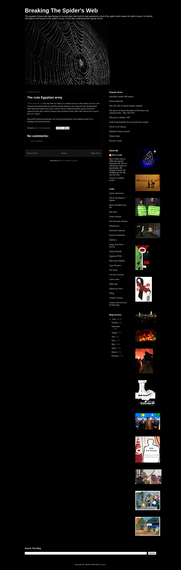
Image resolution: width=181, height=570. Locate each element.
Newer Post (32, 153)
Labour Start (114, 279)
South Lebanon (115, 217)
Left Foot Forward (116, 275)
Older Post (95, 153)
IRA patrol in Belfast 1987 (119, 117)
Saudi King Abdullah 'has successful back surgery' (129, 122)
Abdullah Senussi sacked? (119, 131)
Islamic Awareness (116, 193)
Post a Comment (37, 141)
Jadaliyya (113, 240)
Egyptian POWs (115, 256)
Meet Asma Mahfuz (117, 261)
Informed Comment (117, 230)
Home (64, 153)
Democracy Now (116, 289)
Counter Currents (116, 298)
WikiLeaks (113, 284)
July (113, 337)
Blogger (103, 564)
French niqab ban (116, 101)
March (114, 352)
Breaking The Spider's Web (61, 10)
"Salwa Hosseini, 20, (35, 103)
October (115, 323)
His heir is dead (115, 141)
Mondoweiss (114, 226)
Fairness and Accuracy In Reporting (118, 303)
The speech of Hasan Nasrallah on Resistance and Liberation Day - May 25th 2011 (129, 111)
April (114, 348)
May (114, 344)
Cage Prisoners (115, 265)
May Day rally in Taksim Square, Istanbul (125, 106)
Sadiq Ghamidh (115, 251)
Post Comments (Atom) (68, 160)
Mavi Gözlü (117, 155)
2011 (114, 319)
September (116, 326)
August (115, 333)
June (114, 340)
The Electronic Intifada (118, 221)
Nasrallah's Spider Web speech (121, 97)
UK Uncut (113, 270)
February (115, 356)
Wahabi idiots (114, 136)
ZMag (111, 293)
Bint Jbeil (113, 212)
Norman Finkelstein (117, 235)
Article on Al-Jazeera (117, 127)
